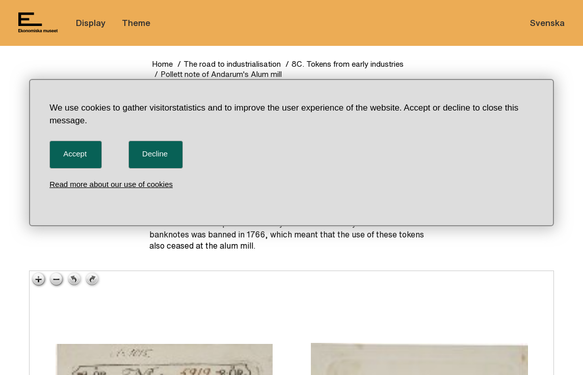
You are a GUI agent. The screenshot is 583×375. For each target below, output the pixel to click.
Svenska (547, 22)
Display (90, 22)
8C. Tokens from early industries (348, 64)
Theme (136, 22)
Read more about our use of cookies (111, 184)
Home (162, 64)
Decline (155, 153)
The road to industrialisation (232, 64)
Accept (75, 153)
